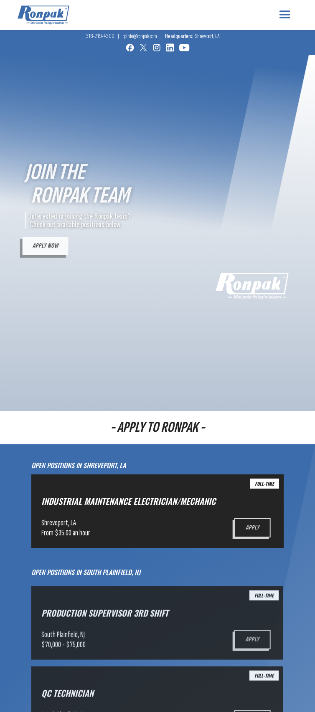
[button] (285, 15)
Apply (251, 528)
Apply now (44, 246)
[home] (43, 15)
